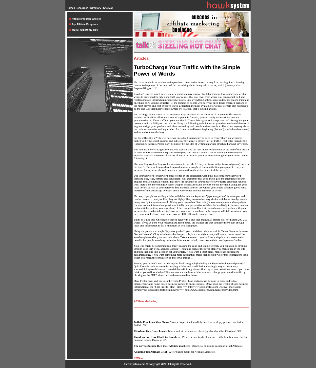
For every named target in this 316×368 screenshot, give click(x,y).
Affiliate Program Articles (86, 19)
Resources (82, 8)
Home (70, 8)
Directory (95, 8)
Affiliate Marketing (145, 301)
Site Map (108, 8)
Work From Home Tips (85, 29)
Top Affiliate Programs (85, 24)
